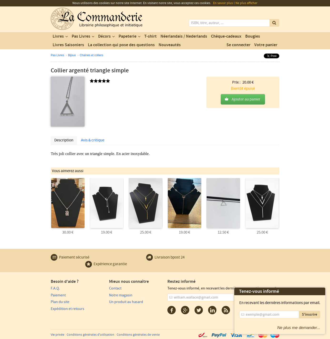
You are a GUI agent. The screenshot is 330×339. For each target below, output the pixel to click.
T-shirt (150, 36)
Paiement (58, 295)
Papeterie (127, 36)
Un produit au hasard (126, 301)
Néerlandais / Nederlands (183, 36)
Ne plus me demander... (298, 327)
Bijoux (72, 55)
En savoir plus (223, 3)
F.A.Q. (55, 288)
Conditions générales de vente (138, 335)
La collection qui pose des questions (121, 45)
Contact (115, 288)
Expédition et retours (67, 308)
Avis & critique (92, 140)
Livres (58, 36)
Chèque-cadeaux (226, 36)
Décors (104, 36)
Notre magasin (120, 295)
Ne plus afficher (246, 3)
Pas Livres (81, 36)
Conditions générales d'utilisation (90, 335)
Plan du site (60, 301)
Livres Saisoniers (68, 45)
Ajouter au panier (246, 99)
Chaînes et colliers (91, 55)
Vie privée (57, 335)
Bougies (252, 36)
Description (63, 140)
